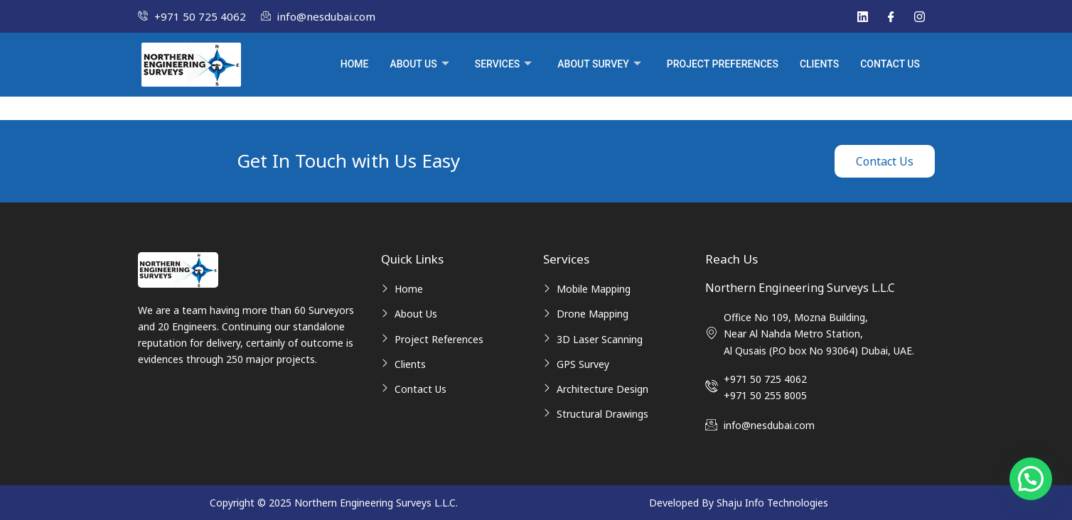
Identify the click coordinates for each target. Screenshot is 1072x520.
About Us (419, 64)
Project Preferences (722, 64)
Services (503, 64)
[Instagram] (919, 16)
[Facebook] (890, 16)
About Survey (598, 64)
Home (355, 64)
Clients (819, 64)
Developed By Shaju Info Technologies (738, 502)
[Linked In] (862, 16)
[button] (1030, 478)
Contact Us (890, 64)
